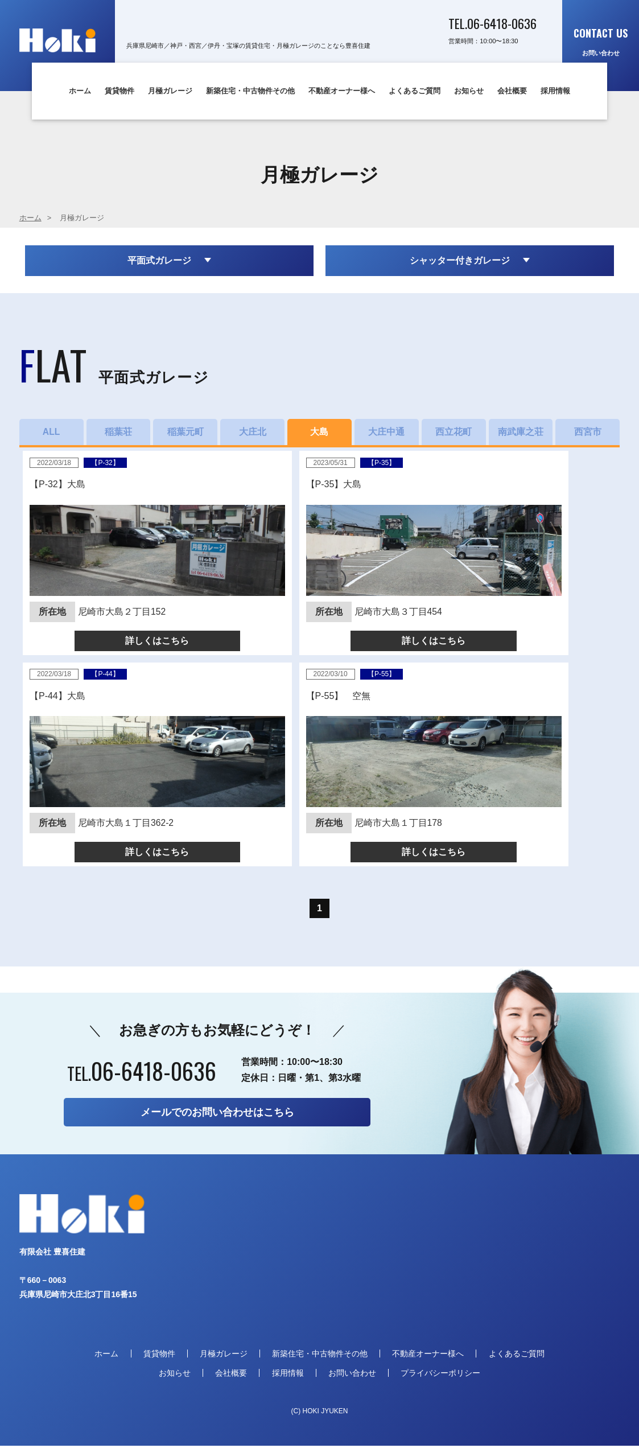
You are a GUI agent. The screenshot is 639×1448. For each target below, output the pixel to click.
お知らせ (469, 91)
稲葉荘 (118, 433)
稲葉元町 (185, 433)
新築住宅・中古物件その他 (250, 91)
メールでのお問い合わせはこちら (217, 1114)
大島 (319, 433)
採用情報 (555, 91)
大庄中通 (386, 433)
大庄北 (252, 433)
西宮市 (587, 433)
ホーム (80, 91)
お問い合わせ (601, 41)
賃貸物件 (119, 91)
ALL (51, 433)
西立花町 (453, 433)
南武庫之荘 (520, 433)
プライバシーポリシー (440, 1374)
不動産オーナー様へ (341, 91)
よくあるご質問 (414, 91)
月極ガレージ (170, 91)
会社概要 (512, 91)
